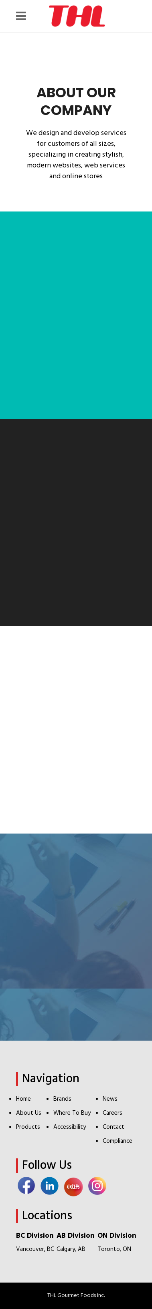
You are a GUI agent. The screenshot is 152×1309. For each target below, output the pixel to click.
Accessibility (69, 1127)
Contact (113, 1127)
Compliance (117, 1141)
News (110, 1099)
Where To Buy (72, 1113)
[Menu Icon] (23, 16)
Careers (112, 1113)
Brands (62, 1099)
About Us (28, 1113)
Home (23, 1099)
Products (28, 1127)
